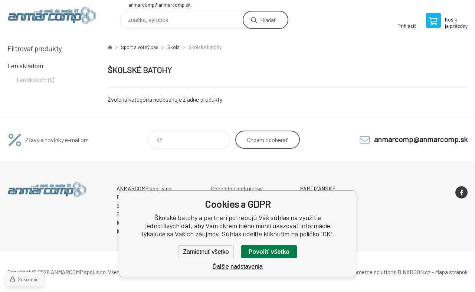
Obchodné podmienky (237, 188)
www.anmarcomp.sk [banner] (51, 17)
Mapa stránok (451, 272)
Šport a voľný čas (139, 47)
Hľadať (267, 19)
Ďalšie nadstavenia (237, 266)
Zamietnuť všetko (206, 252)
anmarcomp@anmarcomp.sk (159, 5)
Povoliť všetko (269, 252)
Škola (173, 47)
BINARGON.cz (413, 272)
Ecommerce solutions (369, 272)
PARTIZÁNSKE (318, 188)
